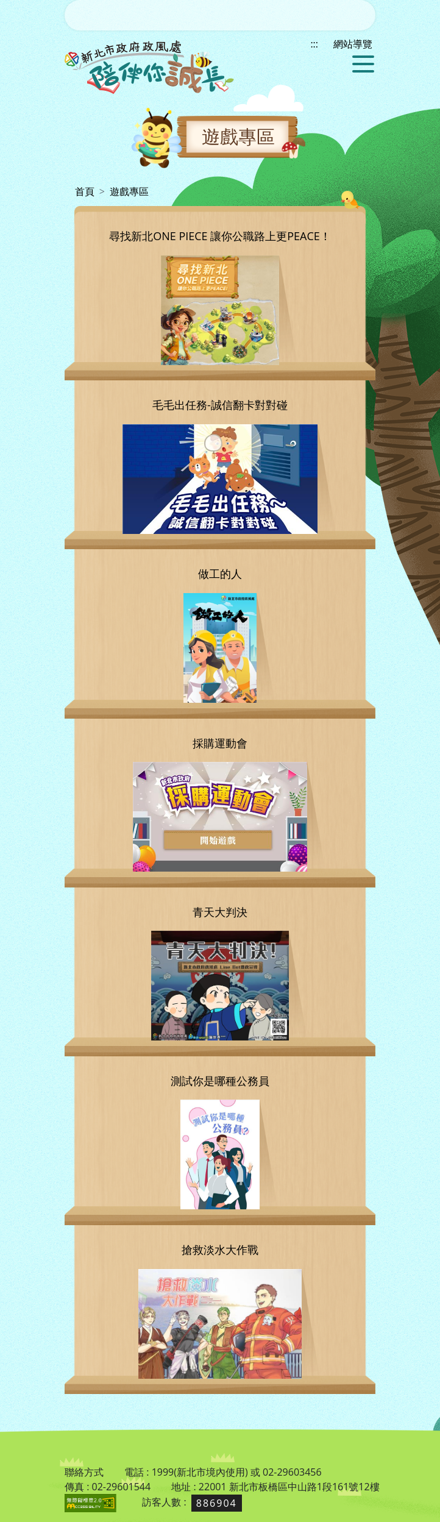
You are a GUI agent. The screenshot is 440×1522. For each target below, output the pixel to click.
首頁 (84, 191)
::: (69, 191)
